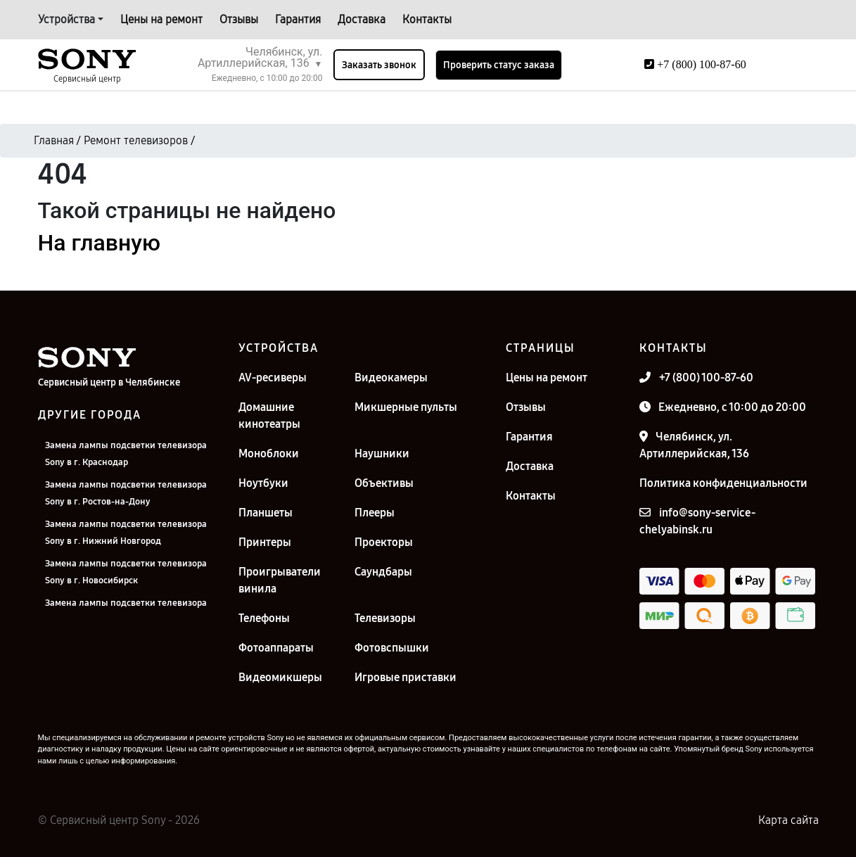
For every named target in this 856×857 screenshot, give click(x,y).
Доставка (361, 19)
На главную (99, 242)
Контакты (427, 19)
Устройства (66, 19)
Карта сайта (788, 820)
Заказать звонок (379, 65)
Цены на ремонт (161, 19)
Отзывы (238, 19)
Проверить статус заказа (498, 65)
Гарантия (298, 19)
